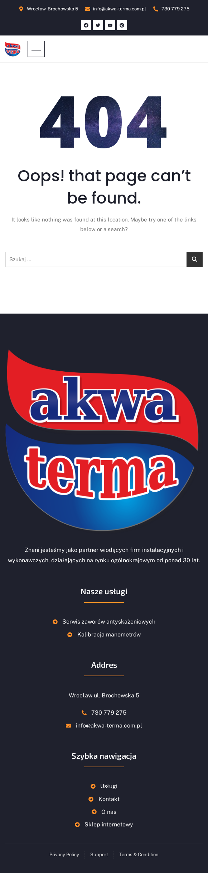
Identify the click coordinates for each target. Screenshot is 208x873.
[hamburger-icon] (36, 49)
